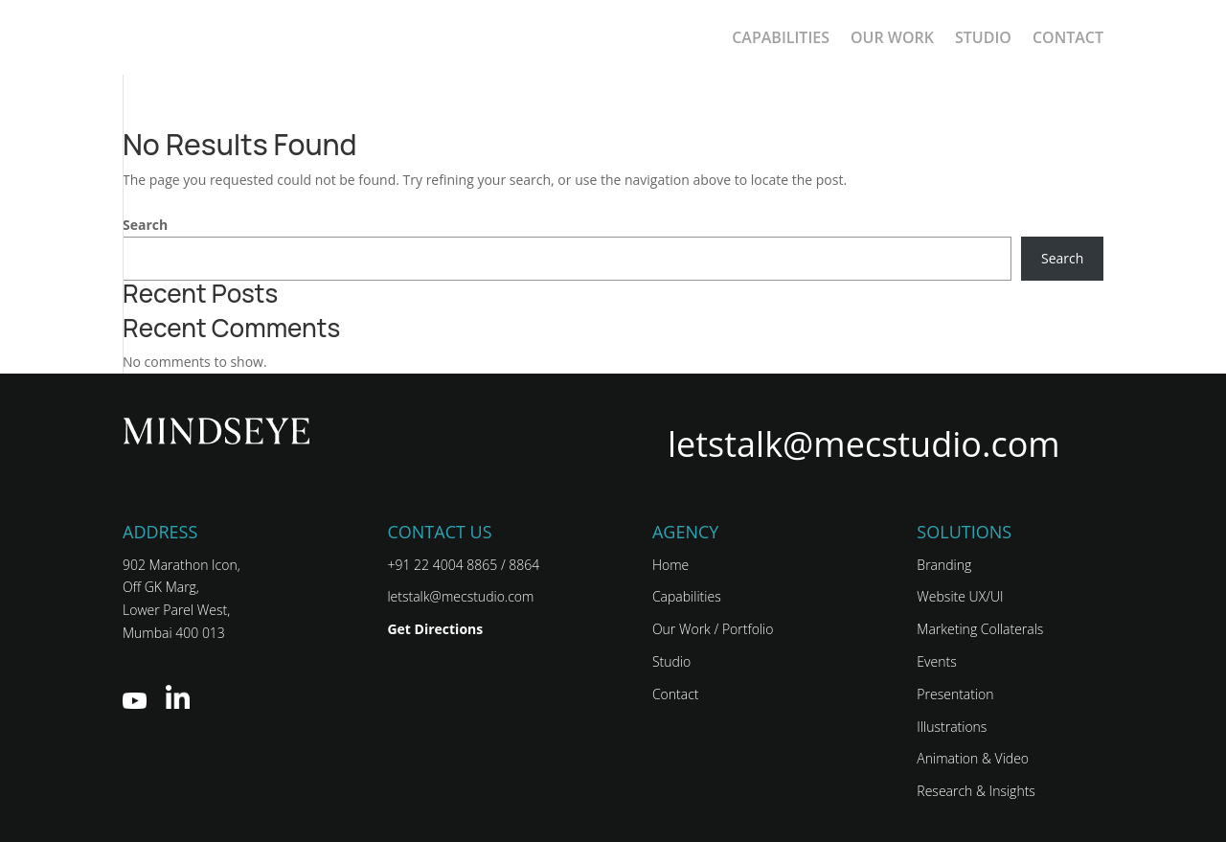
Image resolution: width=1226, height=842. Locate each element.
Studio (983, 37)
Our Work (892, 37)
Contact (1068, 37)
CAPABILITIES (780, 37)
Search (145, 225)
